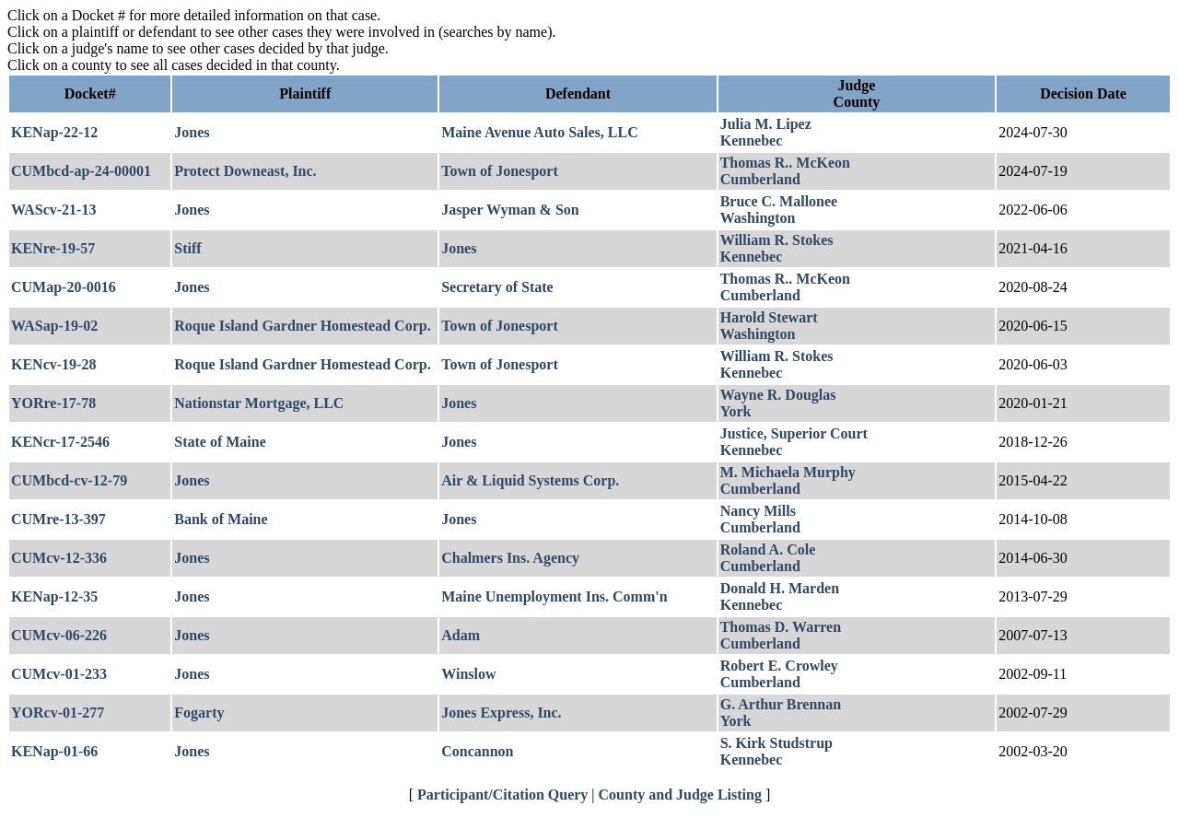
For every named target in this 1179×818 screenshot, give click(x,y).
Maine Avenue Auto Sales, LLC (539, 132)
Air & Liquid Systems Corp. (530, 480)
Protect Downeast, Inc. (245, 171)
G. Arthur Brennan (780, 704)
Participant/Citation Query (502, 794)
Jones (191, 132)
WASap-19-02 (54, 325)
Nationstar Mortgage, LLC (259, 403)
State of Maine (220, 442)
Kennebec (751, 140)
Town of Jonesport (499, 171)
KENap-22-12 (54, 132)
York (736, 411)
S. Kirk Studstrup (776, 743)
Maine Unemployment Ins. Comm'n (554, 596)
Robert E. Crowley (779, 665)
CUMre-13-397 (58, 519)
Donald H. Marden (779, 588)
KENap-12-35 (54, 596)
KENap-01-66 (54, 751)
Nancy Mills (758, 511)
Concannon (477, 751)
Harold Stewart (769, 317)
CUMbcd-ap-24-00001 (81, 171)
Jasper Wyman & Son (510, 209)
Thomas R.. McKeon (785, 162)
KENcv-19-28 (53, 364)
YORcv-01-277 (57, 712)
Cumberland (760, 179)
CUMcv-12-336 (59, 558)
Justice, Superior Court (794, 433)
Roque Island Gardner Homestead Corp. (302, 325)
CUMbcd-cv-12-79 (69, 480)
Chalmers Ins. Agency (510, 558)
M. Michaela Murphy (788, 472)
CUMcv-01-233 (59, 674)
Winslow (468, 674)
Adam (460, 635)
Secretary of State (497, 287)
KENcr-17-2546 (60, 442)
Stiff (187, 248)
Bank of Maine (220, 519)
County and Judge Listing (680, 794)
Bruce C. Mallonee (779, 201)
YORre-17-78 (53, 403)
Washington (758, 218)
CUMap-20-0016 (63, 287)
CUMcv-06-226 (59, 635)
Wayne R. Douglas (778, 395)
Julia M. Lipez (765, 124)
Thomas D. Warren (780, 627)
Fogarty (199, 712)
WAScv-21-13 (53, 209)
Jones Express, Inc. (501, 712)
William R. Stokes (777, 240)
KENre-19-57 (53, 248)
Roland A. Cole (768, 549)
